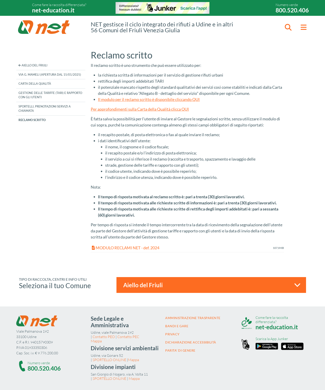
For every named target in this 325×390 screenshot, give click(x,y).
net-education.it (53, 10)
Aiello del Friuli (33, 65)
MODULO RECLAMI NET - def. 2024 (125, 247)
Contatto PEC (128, 336)
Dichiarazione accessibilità (190, 342)
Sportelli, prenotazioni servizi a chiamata (45, 109)
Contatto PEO (104, 336)
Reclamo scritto (32, 120)
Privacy (172, 334)
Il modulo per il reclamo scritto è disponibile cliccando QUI (149, 99)
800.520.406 (292, 10)
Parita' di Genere (180, 350)
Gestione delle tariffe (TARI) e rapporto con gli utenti (50, 95)
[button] (288, 27)
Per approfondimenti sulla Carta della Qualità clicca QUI (140, 109)
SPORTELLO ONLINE (109, 359)
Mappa (96, 341)
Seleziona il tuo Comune (55, 285)
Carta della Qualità (35, 83)
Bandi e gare (176, 326)
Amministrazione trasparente (193, 318)
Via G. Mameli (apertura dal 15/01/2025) (50, 74)
